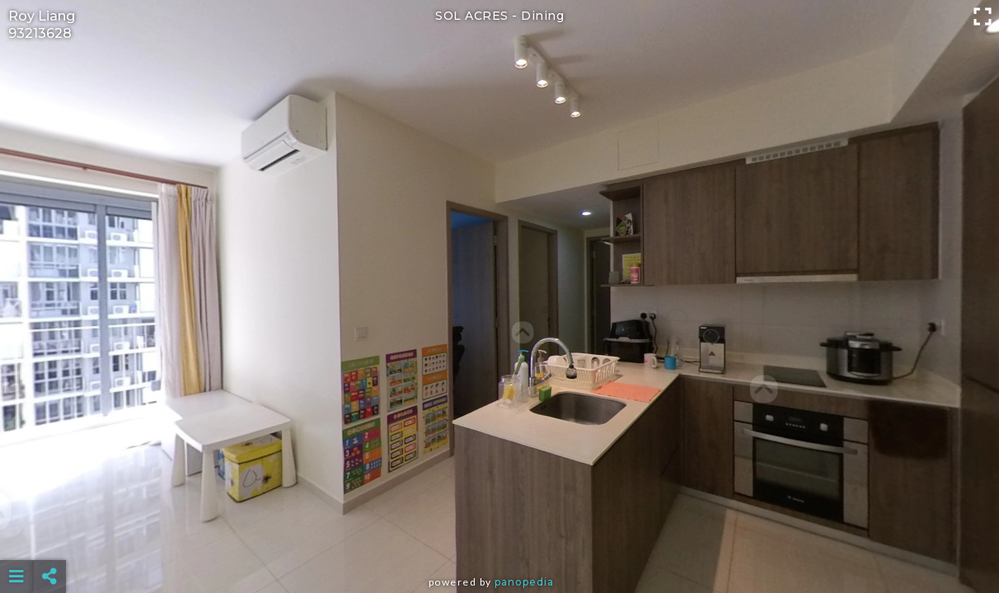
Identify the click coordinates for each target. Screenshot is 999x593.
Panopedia (524, 582)
